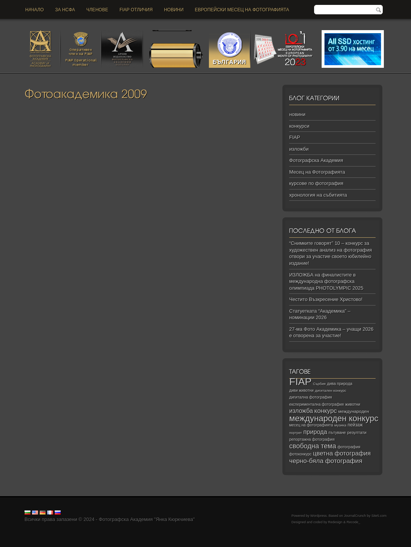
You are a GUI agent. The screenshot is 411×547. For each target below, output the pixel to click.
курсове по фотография (316, 183)
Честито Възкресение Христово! (325, 299)
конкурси (299, 126)
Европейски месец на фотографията (242, 9)
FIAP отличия (136, 9)
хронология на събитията (318, 195)
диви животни (301, 390)
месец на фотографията (311, 425)
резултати (357, 432)
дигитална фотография (310, 397)
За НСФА (65, 9)
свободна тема (312, 446)
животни (352, 404)
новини (174, 9)
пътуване (337, 432)
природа (315, 431)
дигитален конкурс (330, 390)
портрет (295, 433)
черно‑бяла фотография (325, 460)
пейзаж (355, 425)
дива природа (339, 383)
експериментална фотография (316, 404)
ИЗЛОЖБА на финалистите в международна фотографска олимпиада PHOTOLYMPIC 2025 (326, 281)
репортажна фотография (311, 439)
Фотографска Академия (316, 160)
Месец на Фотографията (317, 172)
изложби (298, 149)
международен (353, 411)
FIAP (294, 137)
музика (340, 425)
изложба (301, 410)
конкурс (325, 410)
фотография (348, 447)
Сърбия (319, 384)
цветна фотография (342, 453)
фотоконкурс (300, 454)
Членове (97, 9)
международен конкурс (334, 418)
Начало (34, 9)
